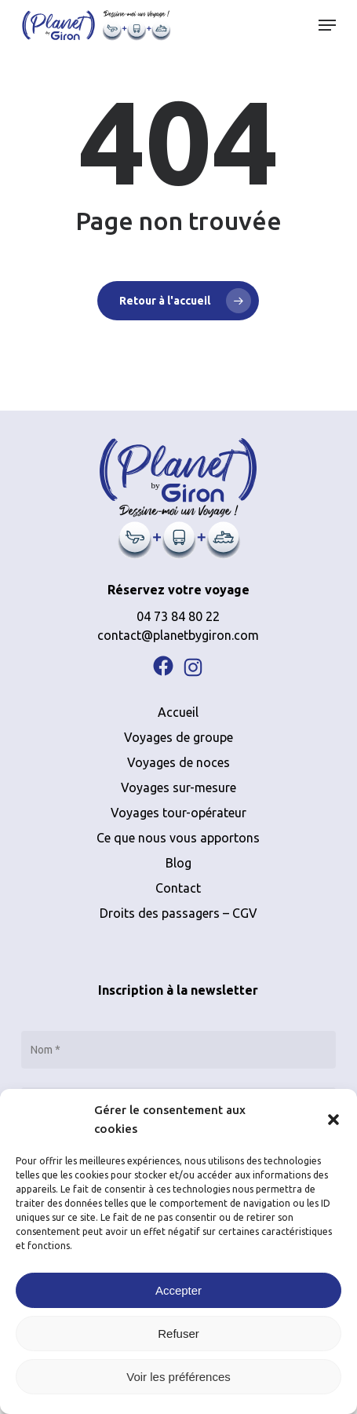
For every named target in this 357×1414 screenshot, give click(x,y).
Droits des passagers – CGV (178, 913)
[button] (333, 1119)
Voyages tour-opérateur (178, 813)
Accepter (178, 1290)
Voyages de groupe (178, 737)
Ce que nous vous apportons (178, 838)
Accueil (178, 712)
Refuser (178, 1333)
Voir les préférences (178, 1376)
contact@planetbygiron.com (178, 635)
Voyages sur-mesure (178, 787)
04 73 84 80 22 (178, 616)
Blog (178, 863)
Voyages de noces (178, 762)
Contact (178, 888)
